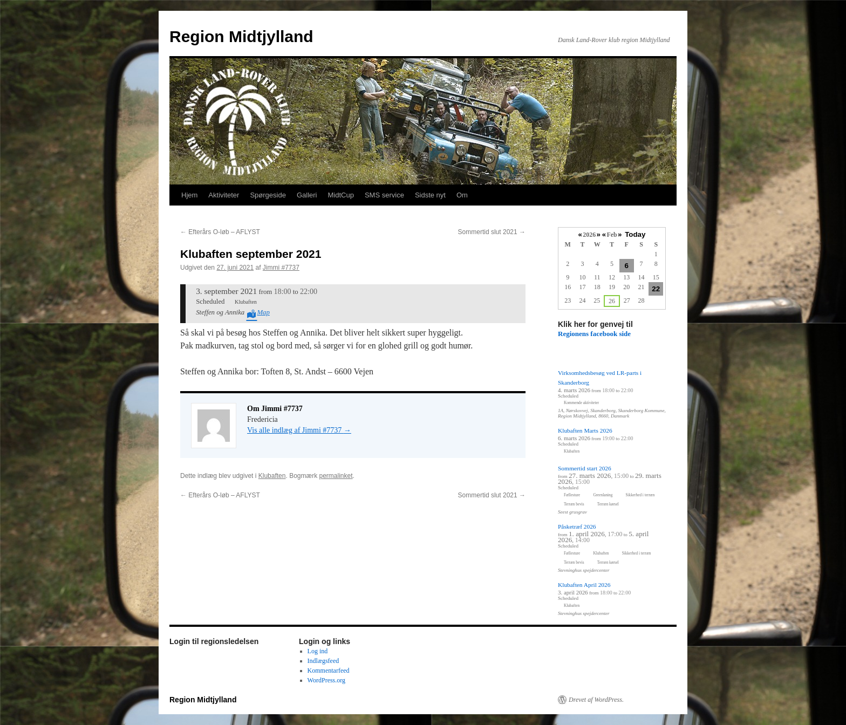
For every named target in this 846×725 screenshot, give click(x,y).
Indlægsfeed (323, 661)
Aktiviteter (223, 195)
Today (635, 234)
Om (462, 195)
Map (263, 312)
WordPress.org (326, 680)
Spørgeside (267, 195)
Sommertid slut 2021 (492, 232)
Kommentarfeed (329, 670)
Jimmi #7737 (281, 267)
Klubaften (272, 476)
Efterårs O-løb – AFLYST (220, 232)
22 (656, 289)
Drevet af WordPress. (596, 699)
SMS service (384, 195)
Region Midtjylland (241, 36)
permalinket (335, 476)
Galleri (307, 195)
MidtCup (340, 195)
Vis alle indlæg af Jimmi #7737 (299, 430)
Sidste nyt (430, 195)
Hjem (189, 195)
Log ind (318, 651)
